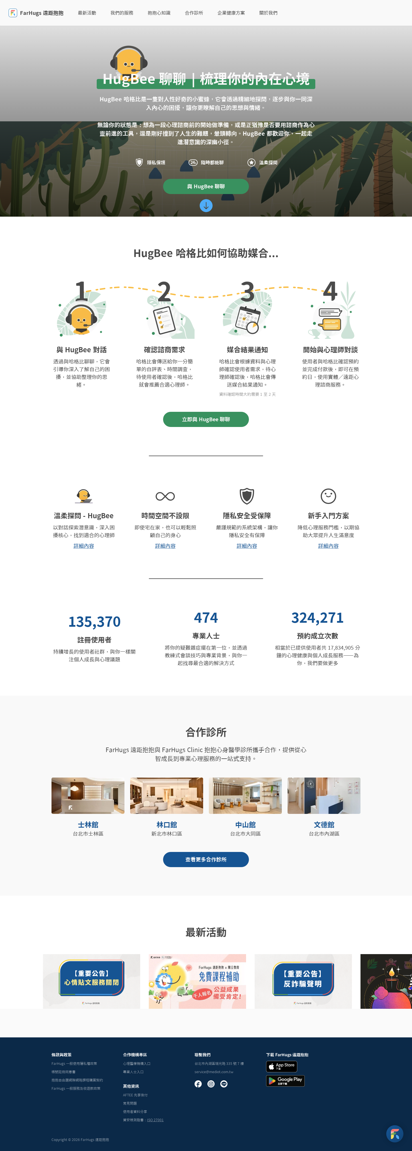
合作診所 (194, 13)
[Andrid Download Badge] (285, 1081)
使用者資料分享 (135, 1111)
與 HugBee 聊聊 (206, 186)
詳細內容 (84, 545)
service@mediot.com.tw (214, 1071)
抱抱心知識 (159, 13)
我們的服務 (121, 13)
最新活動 (87, 13)
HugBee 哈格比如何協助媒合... (205, 253)
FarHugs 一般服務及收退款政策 (76, 1088)
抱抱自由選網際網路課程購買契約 (77, 1080)
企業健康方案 (231, 13)
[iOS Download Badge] (281, 1066)
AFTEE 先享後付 (135, 1095)
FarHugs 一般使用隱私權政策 (74, 1063)
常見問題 (130, 1103)
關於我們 (268, 13)
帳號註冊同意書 (64, 1071)
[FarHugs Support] (394, 1133)
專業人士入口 (133, 1071)
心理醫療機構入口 (136, 1063)
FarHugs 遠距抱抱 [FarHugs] (36, 13)
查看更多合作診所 (206, 859)
